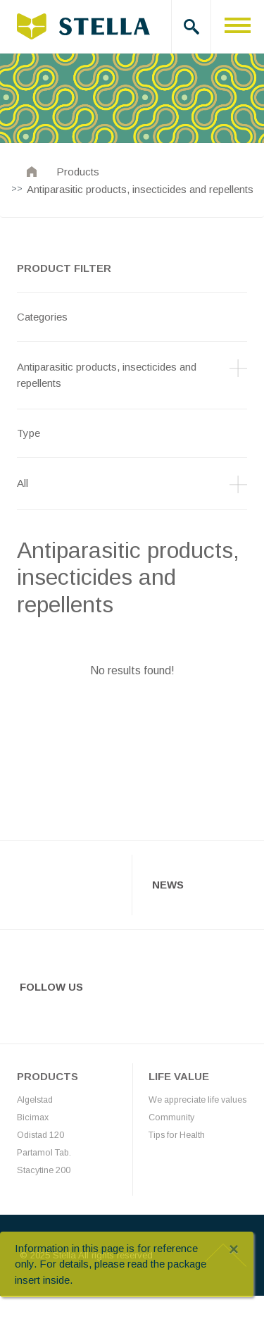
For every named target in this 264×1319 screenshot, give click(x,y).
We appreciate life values (197, 1100)
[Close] (234, 1249)
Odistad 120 (40, 1135)
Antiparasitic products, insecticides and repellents (140, 189)
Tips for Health (177, 1135)
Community (171, 1117)
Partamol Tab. (44, 1153)
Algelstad (35, 1100)
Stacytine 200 (43, 1170)
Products (77, 172)
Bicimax (33, 1117)
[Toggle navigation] (237, 26)
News (168, 885)
